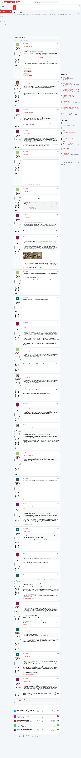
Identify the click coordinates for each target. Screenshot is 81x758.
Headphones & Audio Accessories (69, 86)
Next (28, 40)
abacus (54, 712)
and (32, 499)
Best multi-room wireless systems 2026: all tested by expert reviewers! (32, 7)
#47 (58, 603)
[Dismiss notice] (78, 7)
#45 (58, 553)
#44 (58, 529)
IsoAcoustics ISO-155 (34, 202)
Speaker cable (66, 77)
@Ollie (27, 328)
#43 (58, 504)
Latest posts (64, 120)
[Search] (40, 2)
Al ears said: (28, 155)
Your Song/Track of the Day (68, 95)
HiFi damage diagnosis (28, 721)
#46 (58, 575)
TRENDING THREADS (65, 74)
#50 (58, 679)
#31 (58, 189)
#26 (58, 43)
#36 (58, 322)
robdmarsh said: (29, 217)
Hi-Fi (30, 713)
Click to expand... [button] (41, 57)
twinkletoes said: (29, 46)
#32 (58, 215)
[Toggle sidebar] (78, 13)
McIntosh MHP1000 (67, 83)
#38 (58, 375)
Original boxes (66, 101)
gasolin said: (28, 531)
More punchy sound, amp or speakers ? (70, 107)
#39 (58, 404)
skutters (20, 717)
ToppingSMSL (52, 731)
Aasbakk (20, 732)
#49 (58, 654)
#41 (58, 453)
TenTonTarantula (22, 722)
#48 (58, 629)
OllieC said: (28, 191)
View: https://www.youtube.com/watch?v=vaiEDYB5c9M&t (32, 184)
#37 (58, 349)
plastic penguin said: (29, 325)
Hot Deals (65, 116)
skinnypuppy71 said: (29, 113)
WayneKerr (53, 722)
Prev (17, 40)
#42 (58, 479)
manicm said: (28, 85)
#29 (58, 131)
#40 (58, 425)
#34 (58, 272)
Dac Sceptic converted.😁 (24, 716)
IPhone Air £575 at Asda (68, 113)
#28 (58, 110)
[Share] (56, 43)
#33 (58, 236)
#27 (58, 82)
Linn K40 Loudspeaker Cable (68, 138)
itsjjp (20, 726)
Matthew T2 (21, 713)
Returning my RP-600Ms (24, 725)
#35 (58, 298)
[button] (2, 2)
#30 (58, 152)
